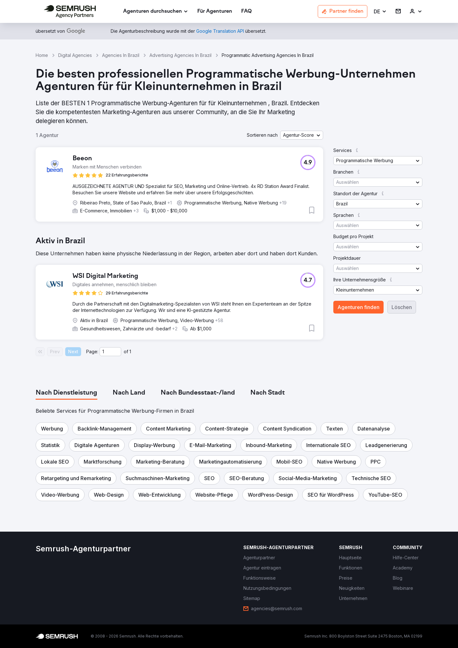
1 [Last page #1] (130, 351)
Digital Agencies (75, 55)
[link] (214, 12)
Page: (92, 351)
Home (42, 55)
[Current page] (110, 352)
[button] (380, 11)
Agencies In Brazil (120, 55)
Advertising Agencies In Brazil (180, 55)
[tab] (66, 393)
